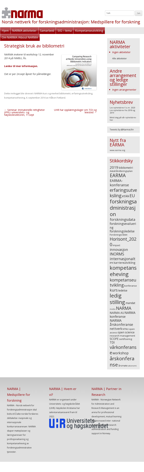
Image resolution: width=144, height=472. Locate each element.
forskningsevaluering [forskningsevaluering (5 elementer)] (123, 225)
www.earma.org (117, 150)
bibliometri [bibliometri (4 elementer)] (126, 168)
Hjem (5, 31)
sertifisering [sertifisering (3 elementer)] (125, 339)
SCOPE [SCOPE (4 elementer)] (114, 339)
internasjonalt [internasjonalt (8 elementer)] (122, 258)
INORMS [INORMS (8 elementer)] (117, 253)
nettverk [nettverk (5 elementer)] (116, 329)
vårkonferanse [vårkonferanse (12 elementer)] (123, 350)
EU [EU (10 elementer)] (132, 195)
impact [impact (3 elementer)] (116, 245)
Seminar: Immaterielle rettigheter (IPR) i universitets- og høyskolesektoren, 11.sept (24, 112)
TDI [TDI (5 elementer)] (112, 342)
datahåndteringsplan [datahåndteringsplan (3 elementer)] (121, 171)
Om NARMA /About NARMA (20, 37)
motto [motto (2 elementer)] (113, 309)
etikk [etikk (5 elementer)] (125, 196)
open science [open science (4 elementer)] (126, 332)
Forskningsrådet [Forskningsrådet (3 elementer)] (118, 234)
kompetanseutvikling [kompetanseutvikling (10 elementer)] (123, 282)
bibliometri (65, 93)
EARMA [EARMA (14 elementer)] (118, 175)
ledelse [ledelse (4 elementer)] (122, 290)
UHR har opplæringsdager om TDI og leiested (75, 111)
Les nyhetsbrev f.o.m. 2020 (122, 107)
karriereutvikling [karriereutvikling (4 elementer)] (124, 263)
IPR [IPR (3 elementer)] (111, 262)
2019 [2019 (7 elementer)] (114, 167)
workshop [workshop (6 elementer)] (121, 353)
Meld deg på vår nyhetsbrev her (123, 118)
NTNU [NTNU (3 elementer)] (126, 329)
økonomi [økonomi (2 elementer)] (132, 366)
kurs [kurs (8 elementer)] (114, 290)
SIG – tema (64, 31)
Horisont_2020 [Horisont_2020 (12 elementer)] (123, 241)
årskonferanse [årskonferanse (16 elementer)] (122, 361)
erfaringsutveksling (82, 93)
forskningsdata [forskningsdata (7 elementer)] (122, 219)
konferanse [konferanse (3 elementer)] (130, 285)
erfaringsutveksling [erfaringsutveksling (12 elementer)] (123, 192)
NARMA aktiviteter (24, 31)
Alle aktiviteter (119, 58)
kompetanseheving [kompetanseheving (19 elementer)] (123, 271)
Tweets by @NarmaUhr (122, 129)
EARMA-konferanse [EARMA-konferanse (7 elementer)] (119, 182)
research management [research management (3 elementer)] (122, 335)
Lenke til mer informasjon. (21, 66)
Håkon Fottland (57, 97)
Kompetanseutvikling (89, 31)
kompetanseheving (14, 97)
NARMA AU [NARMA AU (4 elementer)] (117, 313)
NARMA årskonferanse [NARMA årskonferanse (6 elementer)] (121, 322)
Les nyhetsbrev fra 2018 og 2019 (122, 111)
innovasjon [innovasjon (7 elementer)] (119, 249)
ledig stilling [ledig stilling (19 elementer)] (117, 299)
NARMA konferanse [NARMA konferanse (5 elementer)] (122, 315)
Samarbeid (47, 31)
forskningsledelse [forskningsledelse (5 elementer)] (122, 231)
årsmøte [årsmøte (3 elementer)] (123, 365)
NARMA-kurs (41, 93)
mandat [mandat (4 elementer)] (130, 303)
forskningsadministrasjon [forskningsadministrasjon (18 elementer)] (123, 207)
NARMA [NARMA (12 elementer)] (123, 308)
